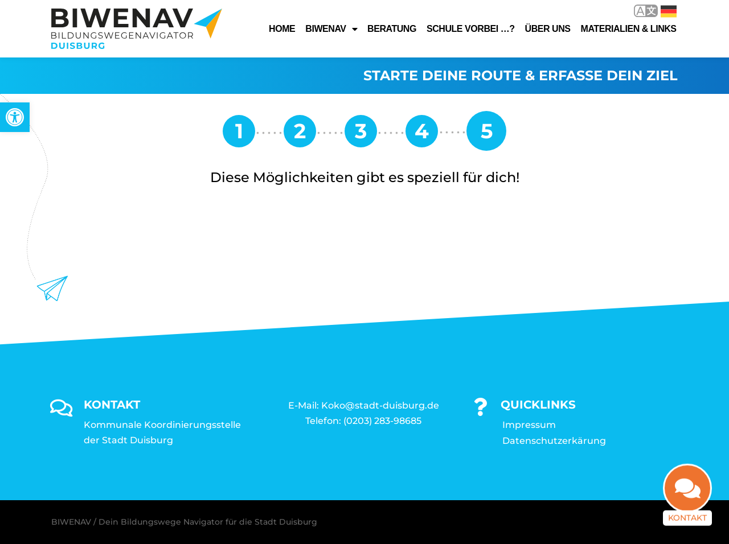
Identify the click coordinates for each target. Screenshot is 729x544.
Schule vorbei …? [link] (471, 29)
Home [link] (282, 29)
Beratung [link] (391, 29)
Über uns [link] (548, 29)
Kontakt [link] (687, 522)
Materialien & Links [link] (629, 29)
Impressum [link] (529, 424)
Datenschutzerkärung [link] (554, 440)
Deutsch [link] (669, 11)
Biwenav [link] (331, 29)
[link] (15, 117)
